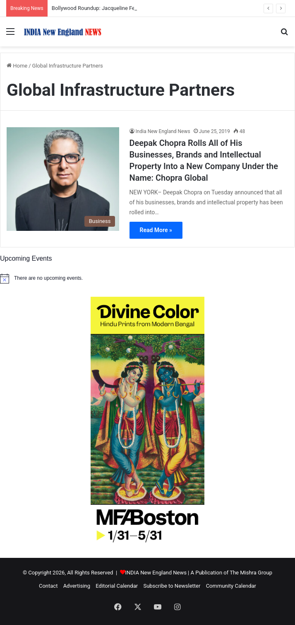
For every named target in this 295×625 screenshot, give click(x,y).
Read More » (156, 230)
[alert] (147, 278)
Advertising (76, 586)
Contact (48, 586)
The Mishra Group (251, 572)
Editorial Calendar (117, 586)
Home (17, 66)
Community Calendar (231, 586)
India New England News (163, 131)
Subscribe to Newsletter (171, 586)
